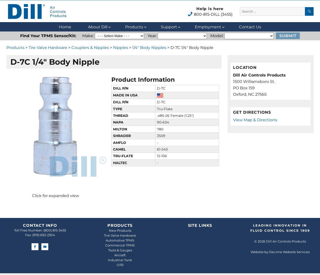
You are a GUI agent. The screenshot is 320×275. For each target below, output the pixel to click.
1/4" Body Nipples (149, 47)
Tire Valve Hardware (48, 47)
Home (65, 27)
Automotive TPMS (120, 240)
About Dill (97, 27)
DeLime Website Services (289, 252)
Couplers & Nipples (90, 47)
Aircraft (120, 255)
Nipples (120, 47)
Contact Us (250, 27)
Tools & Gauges (120, 250)
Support (169, 27)
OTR (120, 265)
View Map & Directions (255, 120)
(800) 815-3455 (54, 230)
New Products (120, 230)
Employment (208, 27)
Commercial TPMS (120, 245)
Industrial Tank (120, 260)
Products (134, 27)
